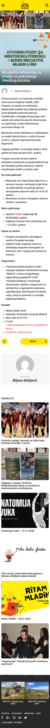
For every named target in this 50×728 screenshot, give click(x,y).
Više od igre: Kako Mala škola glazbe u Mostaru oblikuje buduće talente (22, 575)
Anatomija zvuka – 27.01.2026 (17, 530)
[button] (3, 5)
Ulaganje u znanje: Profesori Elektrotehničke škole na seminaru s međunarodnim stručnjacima (20, 486)
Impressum (29, 713)
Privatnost (16, 713)
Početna (5, 713)
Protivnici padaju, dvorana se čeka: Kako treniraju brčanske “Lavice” (23, 442)
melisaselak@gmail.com (20, 325)
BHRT (38, 713)
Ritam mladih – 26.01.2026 (16, 618)
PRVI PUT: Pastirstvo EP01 (37, 702)
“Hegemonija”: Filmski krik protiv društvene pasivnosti (24, 662)
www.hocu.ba (24, 332)
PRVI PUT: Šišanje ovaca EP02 (13, 702)
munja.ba (11, 332)
